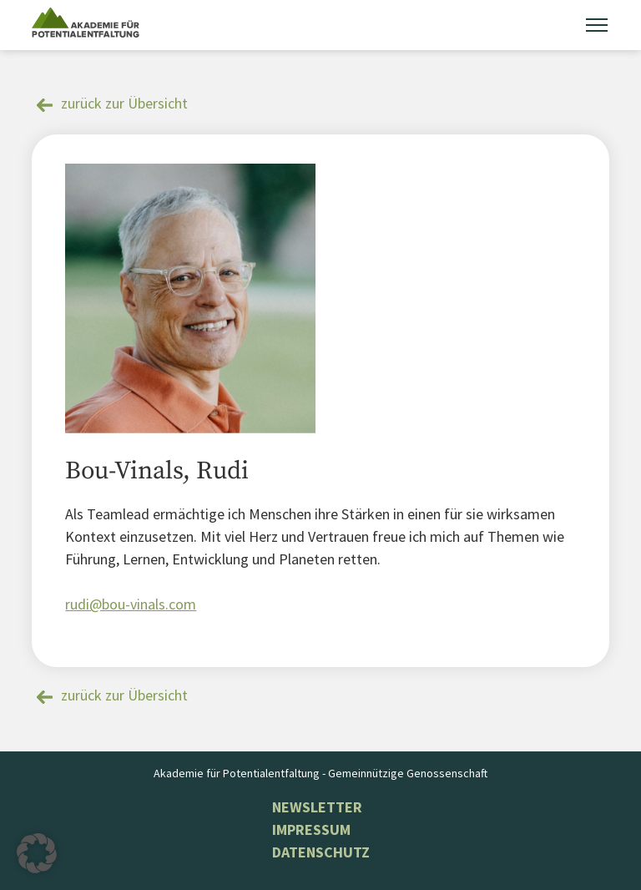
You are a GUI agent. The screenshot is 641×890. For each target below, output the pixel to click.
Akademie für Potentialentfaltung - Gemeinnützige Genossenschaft (320, 773)
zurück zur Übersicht (124, 103)
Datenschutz (321, 852)
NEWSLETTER (317, 807)
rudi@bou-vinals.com (130, 604)
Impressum (311, 829)
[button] (36, 853)
